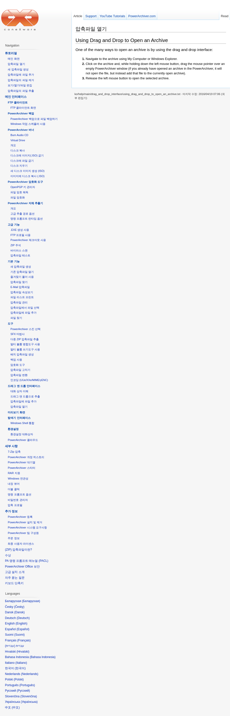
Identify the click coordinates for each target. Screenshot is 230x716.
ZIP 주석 (15, 245)
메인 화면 (13, 58)
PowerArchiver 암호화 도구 (25, 181)
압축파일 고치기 (20, 369)
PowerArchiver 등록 (20, 516)
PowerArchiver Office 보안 (22, 566)
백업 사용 (16, 359)
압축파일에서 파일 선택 (24, 307)
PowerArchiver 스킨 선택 (25, 329)
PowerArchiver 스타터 (21, 467)
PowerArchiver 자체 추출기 (25, 203)
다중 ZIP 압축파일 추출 (24, 339)
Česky (19, 607)
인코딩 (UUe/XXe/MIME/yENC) (29, 380)
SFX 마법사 (17, 334)
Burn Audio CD (19, 135)
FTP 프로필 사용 (20, 235)
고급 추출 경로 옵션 (22, 213)
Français (24, 640)
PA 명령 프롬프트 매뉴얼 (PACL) (26, 561)
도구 (10, 323)
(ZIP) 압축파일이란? (18, 549)
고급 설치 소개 (15, 572)
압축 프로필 (15, 505)
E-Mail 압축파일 (20, 287)
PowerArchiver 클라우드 (23, 439)
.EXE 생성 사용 (19, 229)
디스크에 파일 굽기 (22, 160)
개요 (13, 145)
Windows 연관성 (18, 478)
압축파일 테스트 (20, 255)
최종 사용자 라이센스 (21, 543)
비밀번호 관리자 (18, 499)
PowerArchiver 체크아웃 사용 (28, 240)
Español (23, 629)
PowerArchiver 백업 (21, 113)
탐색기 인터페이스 (19, 417)
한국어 (20, 668)
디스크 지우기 (19, 165)
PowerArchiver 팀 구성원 (23, 532)
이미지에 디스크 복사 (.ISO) (27, 176)
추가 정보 (11, 511)
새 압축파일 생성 (18, 69)
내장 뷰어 (13, 483)
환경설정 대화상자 (21, 434)
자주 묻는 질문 (15, 577)
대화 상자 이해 (19, 391)
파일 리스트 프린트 (22, 297)
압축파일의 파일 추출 (21, 90)
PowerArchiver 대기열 (21, 462)
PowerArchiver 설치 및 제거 (25, 522)
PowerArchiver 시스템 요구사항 (27, 527)
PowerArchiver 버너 (21, 129)
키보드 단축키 (14, 583)
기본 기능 (13, 261)
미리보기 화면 (16, 412)
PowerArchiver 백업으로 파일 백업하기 (33, 118)
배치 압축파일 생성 (22, 354)
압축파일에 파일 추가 (21, 74)
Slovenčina (28, 696)
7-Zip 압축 (14, 451)
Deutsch (23, 618)
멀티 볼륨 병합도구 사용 (25, 344)
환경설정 (13, 429)
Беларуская (31, 601)
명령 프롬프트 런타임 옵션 (26, 218)
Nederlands (29, 674)
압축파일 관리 (19, 302)
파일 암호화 (17, 197)
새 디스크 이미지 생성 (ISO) (27, 170)
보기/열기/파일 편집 (20, 85)
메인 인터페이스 (16, 96)
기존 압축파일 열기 (22, 271)
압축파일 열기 (91, 29)
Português (27, 685)
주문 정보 (13, 538)
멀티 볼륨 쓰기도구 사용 (25, 349)
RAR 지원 (14, 473)
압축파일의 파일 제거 (21, 80)
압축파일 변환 (19, 375)
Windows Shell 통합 (22, 423)
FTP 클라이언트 (17, 102)
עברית (10, 646)
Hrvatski (23, 651)
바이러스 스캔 (19, 250)
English (21, 623)
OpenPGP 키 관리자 (22, 187)
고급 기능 (13, 224)
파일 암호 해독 (19, 192)
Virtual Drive (17, 140)
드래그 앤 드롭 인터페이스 (24, 385)
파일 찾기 (16, 317)
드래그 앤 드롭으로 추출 (25, 396)
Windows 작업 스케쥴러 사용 (27, 123)
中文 (16, 707)
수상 (8, 555)
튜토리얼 (11, 53)
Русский (23, 690)
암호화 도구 (17, 364)
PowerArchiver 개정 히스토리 (26, 457)
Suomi (19, 634)
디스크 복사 (17, 150)
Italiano (21, 663)
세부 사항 (11, 446)
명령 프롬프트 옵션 (19, 494)
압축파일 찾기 (19, 282)
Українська (29, 702)
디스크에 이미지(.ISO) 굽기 (27, 155)
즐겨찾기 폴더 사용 (22, 276)
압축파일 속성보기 (21, 292)
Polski (19, 679)
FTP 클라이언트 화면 (23, 107)
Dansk (19, 612)
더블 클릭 (13, 489)
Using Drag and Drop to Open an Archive (122, 40)
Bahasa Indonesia (42, 657)
